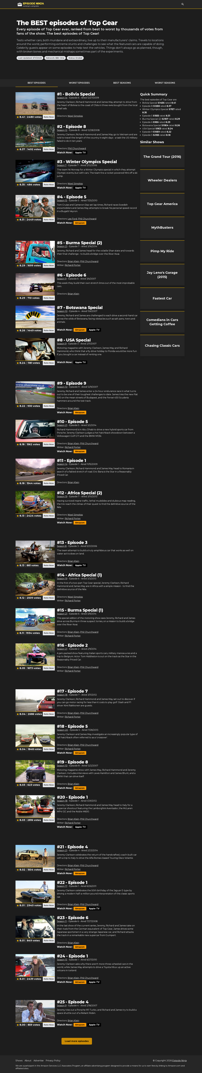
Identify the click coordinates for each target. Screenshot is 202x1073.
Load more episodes (77, 1041)
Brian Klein (73, 261)
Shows (19, 1060)
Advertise (39, 1060)
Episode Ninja (179, 1060)
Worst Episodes (79, 83)
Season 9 (61, 278)
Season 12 (62, 130)
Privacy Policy (53, 1060)
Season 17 (62, 886)
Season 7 (61, 165)
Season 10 (62, 311)
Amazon (80, 223)
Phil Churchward (77, 148)
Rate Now (49, 117)
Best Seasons (122, 83)
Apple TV (80, 152)
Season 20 (62, 730)
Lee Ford (72, 218)
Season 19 (62, 496)
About (28, 1060)
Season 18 (62, 695)
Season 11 (62, 921)
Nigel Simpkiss (75, 116)
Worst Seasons (165, 83)
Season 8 (62, 546)
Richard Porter (73, 265)
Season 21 (62, 246)
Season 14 (62, 97)
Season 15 (62, 200)
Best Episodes (37, 83)
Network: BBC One (55, 58)
